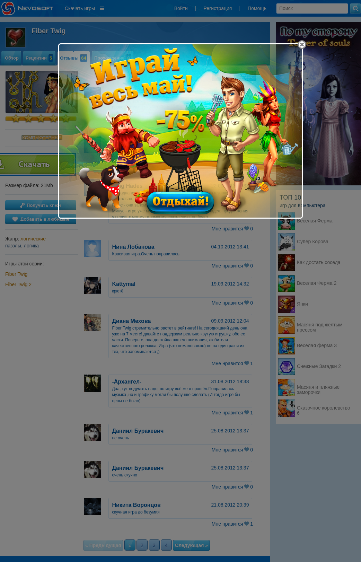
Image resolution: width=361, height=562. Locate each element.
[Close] (302, 44)
